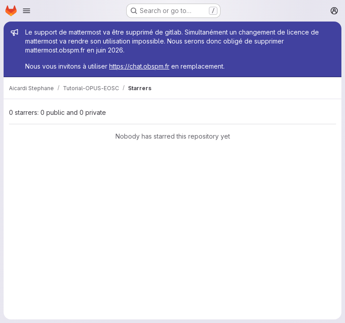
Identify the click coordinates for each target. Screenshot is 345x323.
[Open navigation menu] (26, 11)
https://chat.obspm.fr (139, 66)
